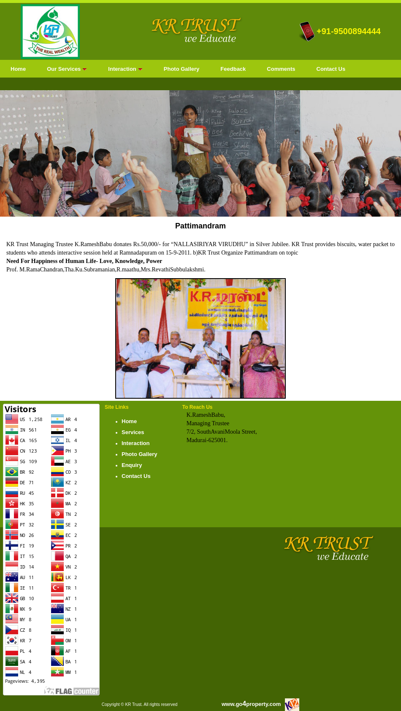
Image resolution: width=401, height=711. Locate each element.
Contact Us (331, 69)
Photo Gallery (182, 69)
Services (133, 432)
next (377, 152)
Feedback (233, 69)
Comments (281, 69)
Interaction (125, 69)
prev (24, 152)
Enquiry (132, 465)
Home (18, 69)
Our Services (67, 69)
